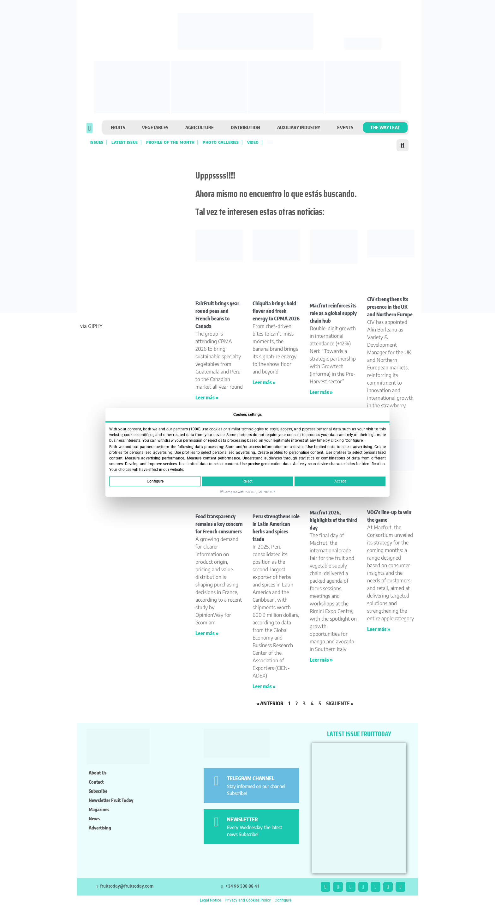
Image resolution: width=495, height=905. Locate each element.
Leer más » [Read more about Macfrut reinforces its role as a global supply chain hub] (321, 392)
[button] (89, 128)
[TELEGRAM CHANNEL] (216, 780)
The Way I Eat (385, 127)
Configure (155, 481)
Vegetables (155, 127)
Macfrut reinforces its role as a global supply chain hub (333, 313)
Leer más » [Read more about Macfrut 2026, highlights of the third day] (321, 660)
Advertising (100, 827)
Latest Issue (124, 142)
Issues (96, 142)
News (94, 818)
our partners (177, 429)
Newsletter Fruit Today (111, 800)
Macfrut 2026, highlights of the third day (333, 520)
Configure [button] (283, 900)
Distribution (245, 127)
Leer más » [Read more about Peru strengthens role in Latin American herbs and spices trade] (264, 686)
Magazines (99, 809)
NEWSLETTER (242, 819)
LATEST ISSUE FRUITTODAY (359, 733)
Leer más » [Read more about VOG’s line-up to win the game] (378, 629)
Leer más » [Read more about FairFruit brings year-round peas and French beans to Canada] (206, 397)
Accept (340, 481)
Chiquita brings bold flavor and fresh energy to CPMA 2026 (276, 311)
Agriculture (199, 127)
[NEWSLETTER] (216, 822)
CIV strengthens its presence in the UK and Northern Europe (390, 307)
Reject (247, 481)
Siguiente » (340, 703)
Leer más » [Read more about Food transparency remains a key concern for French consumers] (206, 633)
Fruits (118, 127)
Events (345, 127)
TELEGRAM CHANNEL (250, 778)
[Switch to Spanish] (270, 142)
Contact (96, 782)
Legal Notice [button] (210, 900)
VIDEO (253, 142)
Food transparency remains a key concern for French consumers (219, 524)
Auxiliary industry (298, 127)
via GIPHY (91, 326)
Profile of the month (170, 142)
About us (97, 772)
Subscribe (98, 791)
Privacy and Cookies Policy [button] (248, 900)
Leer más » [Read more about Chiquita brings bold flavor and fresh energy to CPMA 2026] (264, 382)
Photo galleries (221, 142)
